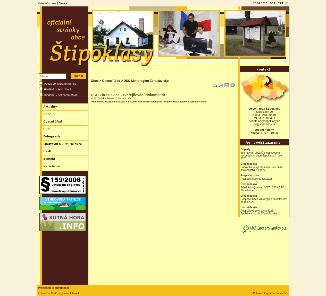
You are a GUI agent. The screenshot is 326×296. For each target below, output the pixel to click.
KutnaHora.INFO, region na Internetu (59, 293)
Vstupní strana (47, 3)
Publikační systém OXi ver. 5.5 (270, 293)
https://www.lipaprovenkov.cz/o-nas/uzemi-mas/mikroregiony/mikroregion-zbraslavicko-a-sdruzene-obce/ (149, 101)
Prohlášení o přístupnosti (54, 287)
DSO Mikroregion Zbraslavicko (146, 81)
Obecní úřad (111, 81)
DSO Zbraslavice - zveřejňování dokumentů (128, 95)
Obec (95, 81)
